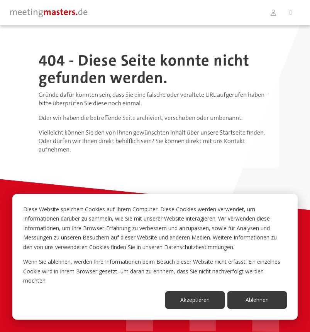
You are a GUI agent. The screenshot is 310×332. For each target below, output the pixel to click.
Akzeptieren (195, 299)
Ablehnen (257, 299)
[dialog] (155, 257)
